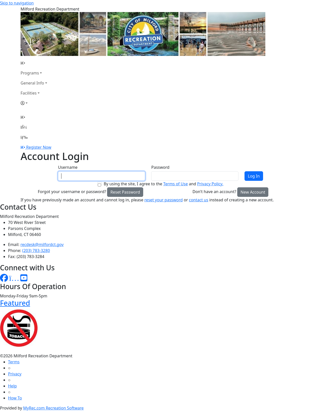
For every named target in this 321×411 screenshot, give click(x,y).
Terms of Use (175, 184)
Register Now (38, 147)
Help (12, 386)
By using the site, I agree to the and (163, 184)
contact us (198, 200)
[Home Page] (34, 63)
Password (160, 167)
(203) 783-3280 (36, 250)
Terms (14, 362)
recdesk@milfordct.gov (42, 244)
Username (67, 167)
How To (15, 398)
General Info (32, 83)
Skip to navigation (17, 3)
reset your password (163, 200)
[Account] (34, 103)
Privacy (14, 374)
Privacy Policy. (210, 184)
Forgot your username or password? (72, 191)
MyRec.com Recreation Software (53, 408)
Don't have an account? (214, 191)
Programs (30, 73)
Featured (15, 303)
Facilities (29, 93)
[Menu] (24, 137)
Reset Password (125, 192)
